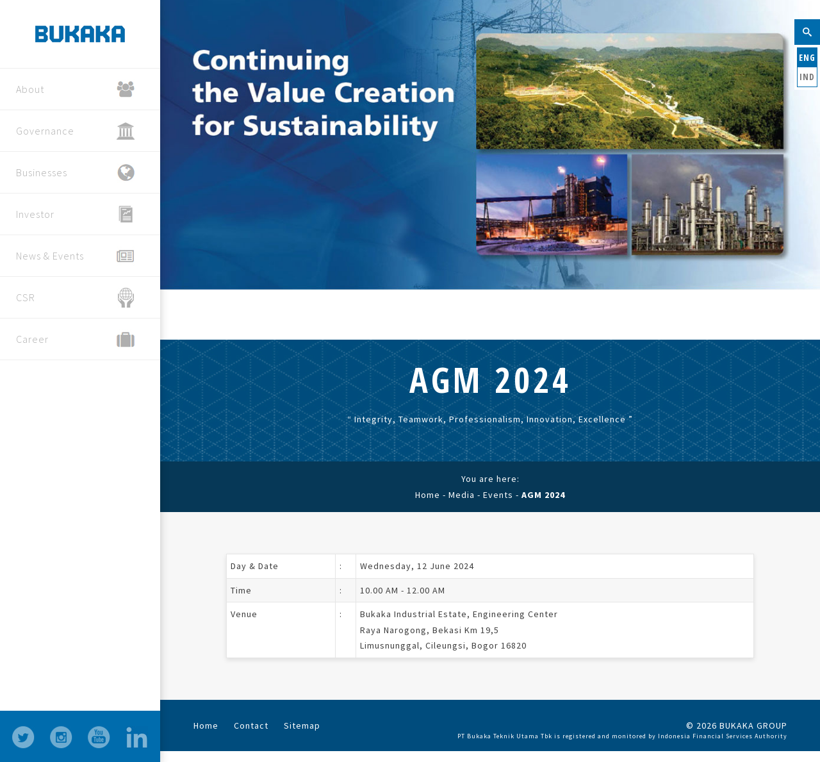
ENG (807, 57)
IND (807, 76)
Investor (75, 214)
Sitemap (302, 725)
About (75, 89)
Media (461, 495)
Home (427, 495)
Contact (251, 725)
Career (75, 339)
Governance (75, 131)
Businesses (75, 173)
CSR (75, 298)
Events (498, 495)
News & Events (75, 256)
